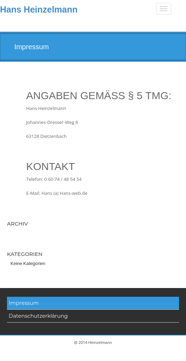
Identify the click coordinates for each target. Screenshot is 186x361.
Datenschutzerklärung (38, 315)
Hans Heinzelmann (38, 9)
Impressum (24, 303)
